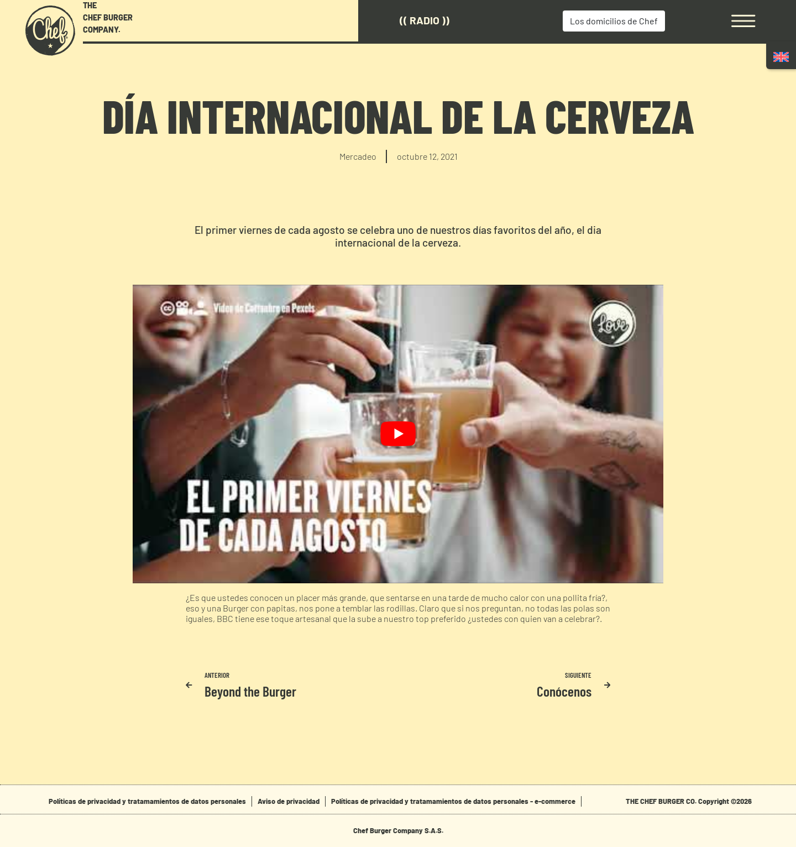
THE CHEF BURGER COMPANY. (108, 17)
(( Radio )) (424, 20)
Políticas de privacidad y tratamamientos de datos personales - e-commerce (453, 801)
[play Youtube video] (398, 434)
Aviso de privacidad (289, 801)
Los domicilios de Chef (614, 20)
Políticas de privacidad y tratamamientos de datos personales (147, 801)
